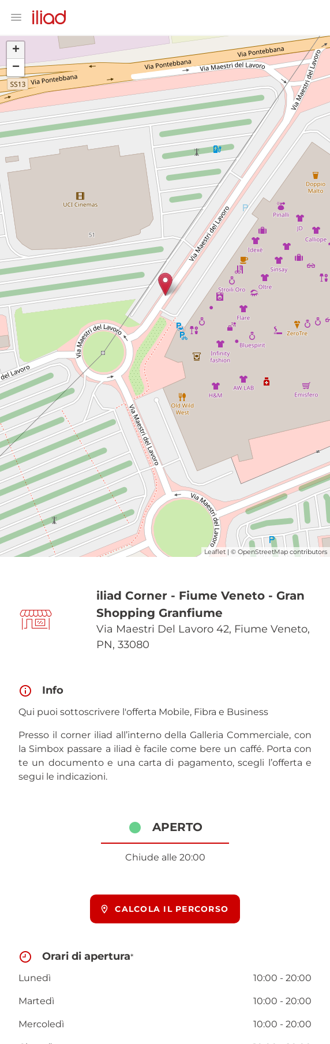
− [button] (16, 67)
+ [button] (16, 50)
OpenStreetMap (263, 552)
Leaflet (215, 552)
